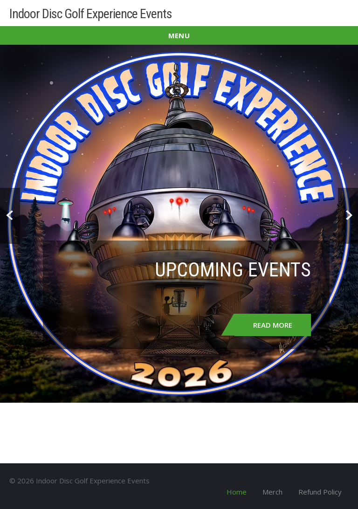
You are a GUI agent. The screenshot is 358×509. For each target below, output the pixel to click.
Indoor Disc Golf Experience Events (90, 13)
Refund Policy (320, 491)
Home (237, 491)
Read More (272, 325)
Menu (179, 35)
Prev (10, 216)
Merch (272, 491)
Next (348, 216)
